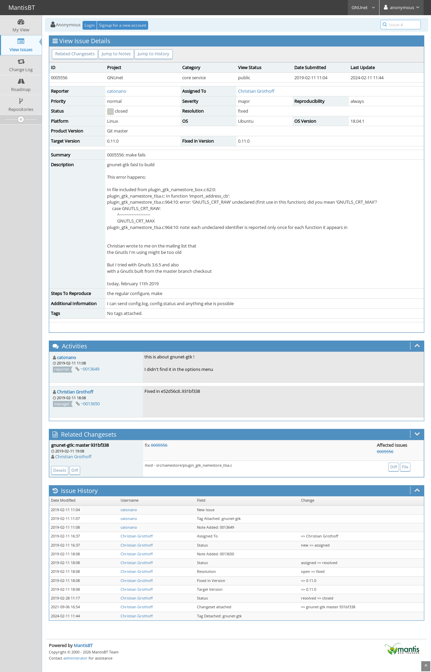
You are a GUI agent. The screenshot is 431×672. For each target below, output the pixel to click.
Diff (74, 470)
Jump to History (153, 54)
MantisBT (83, 645)
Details (59, 470)
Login (90, 25)
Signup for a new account (122, 25)
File (405, 467)
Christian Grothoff (256, 91)
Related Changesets (75, 54)
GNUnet (363, 7)
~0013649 (89, 369)
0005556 (159, 445)
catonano (116, 91)
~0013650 (90, 404)
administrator (75, 658)
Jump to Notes (116, 54)
